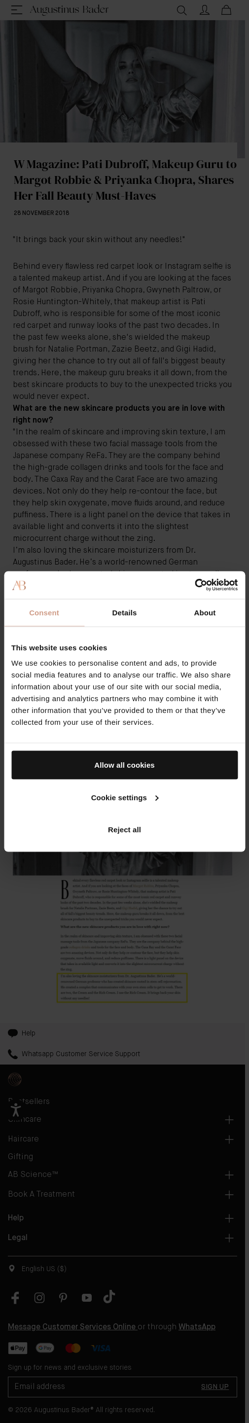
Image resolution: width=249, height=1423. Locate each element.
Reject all (124, 829)
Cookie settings (125, 797)
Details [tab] (124, 612)
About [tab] (205, 612)
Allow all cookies (124, 765)
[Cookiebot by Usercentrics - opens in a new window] (194, 585)
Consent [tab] (44, 612)
